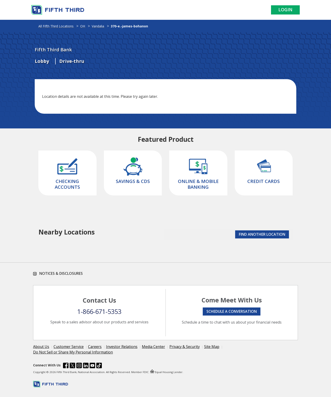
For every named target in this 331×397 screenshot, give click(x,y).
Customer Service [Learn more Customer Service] (69, 346)
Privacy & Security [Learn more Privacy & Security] (184, 346)
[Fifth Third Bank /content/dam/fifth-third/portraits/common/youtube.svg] (92, 366)
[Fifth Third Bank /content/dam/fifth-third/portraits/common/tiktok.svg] (99, 366)
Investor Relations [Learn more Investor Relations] (121, 346)
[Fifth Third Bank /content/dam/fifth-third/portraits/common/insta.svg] (79, 366)
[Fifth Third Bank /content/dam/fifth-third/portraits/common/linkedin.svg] (85, 366)
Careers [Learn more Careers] (95, 346)
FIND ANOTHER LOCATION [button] (262, 234)
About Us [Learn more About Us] (41, 346)
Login (285, 10)
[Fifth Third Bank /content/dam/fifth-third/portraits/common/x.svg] (72, 366)
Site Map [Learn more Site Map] (211, 346)
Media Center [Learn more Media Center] (153, 346)
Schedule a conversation (231, 311)
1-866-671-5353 (99, 311)
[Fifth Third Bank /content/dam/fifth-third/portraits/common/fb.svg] (65, 366)
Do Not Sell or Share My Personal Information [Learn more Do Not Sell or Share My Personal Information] (73, 352)
